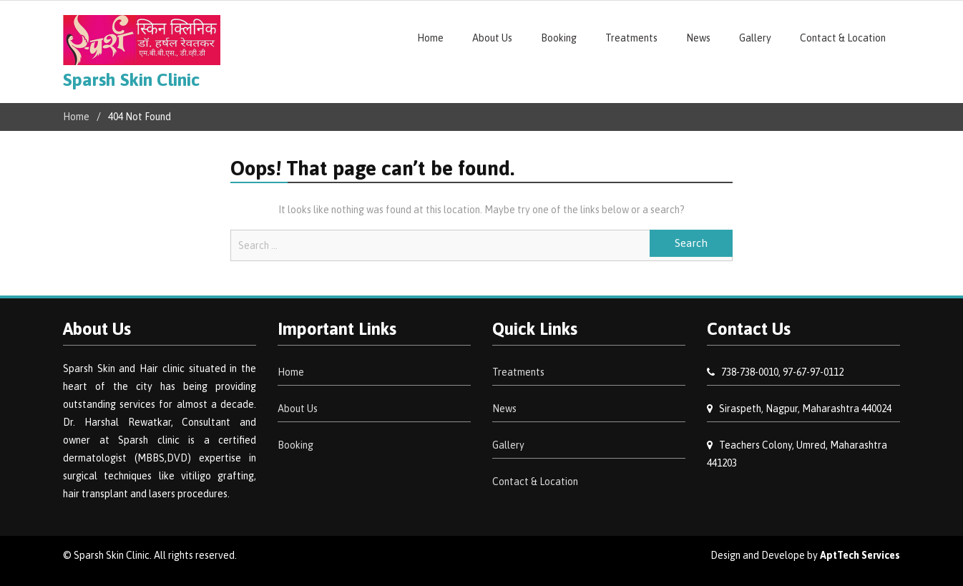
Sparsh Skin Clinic (131, 79)
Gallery (755, 38)
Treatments (631, 38)
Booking (559, 38)
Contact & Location (843, 38)
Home (430, 38)
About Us (492, 38)
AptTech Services (860, 555)
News (698, 38)
